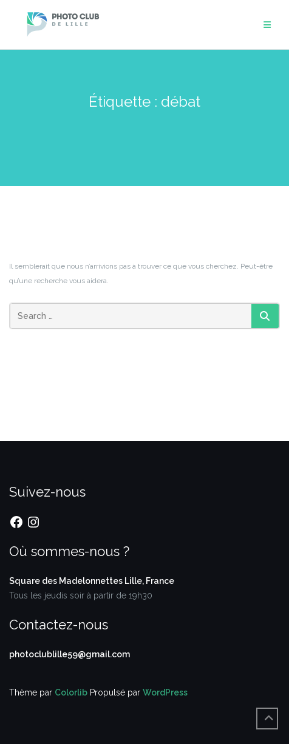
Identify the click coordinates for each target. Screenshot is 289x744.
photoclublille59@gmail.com (69, 654)
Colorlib (71, 692)
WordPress (165, 692)
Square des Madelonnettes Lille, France (91, 581)
